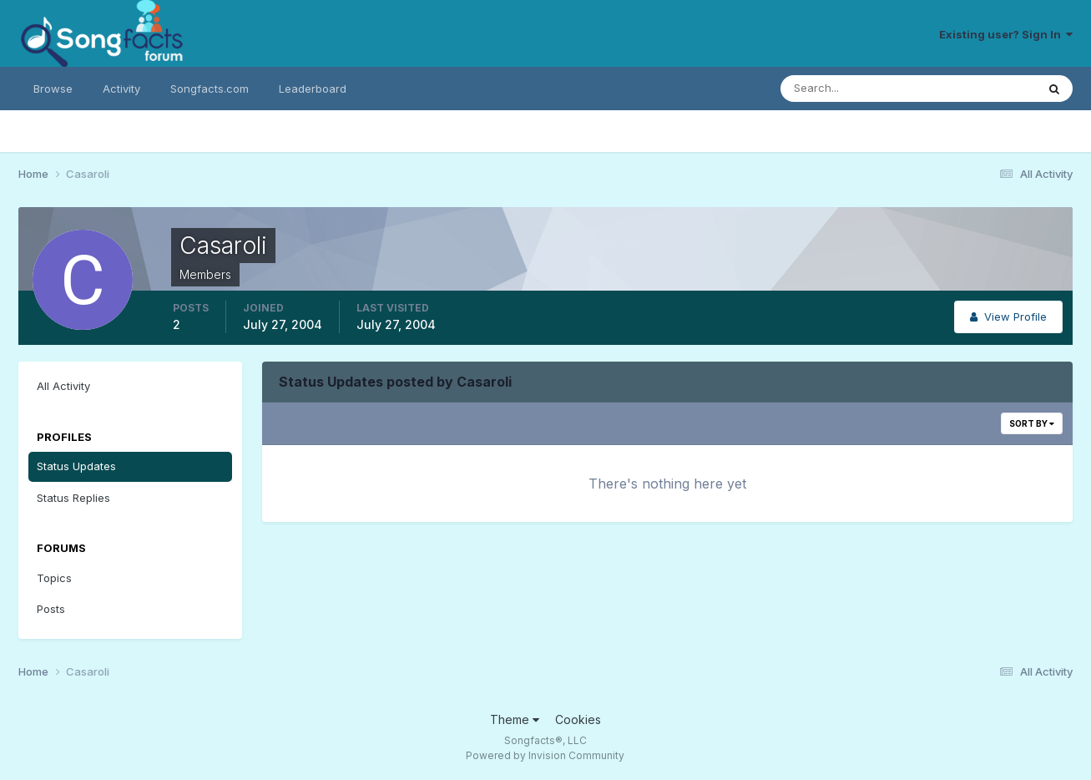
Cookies (578, 719)
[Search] (853, 88)
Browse (53, 88)
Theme (514, 719)
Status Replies (73, 497)
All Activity (63, 386)
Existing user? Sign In (1006, 34)
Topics (54, 578)
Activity (121, 88)
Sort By (1031, 423)
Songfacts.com (209, 88)
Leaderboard (312, 88)
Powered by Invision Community (545, 755)
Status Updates (76, 466)
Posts (51, 608)
